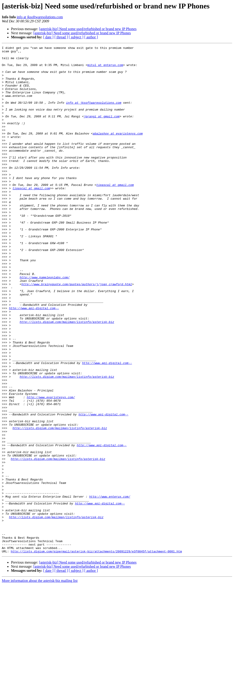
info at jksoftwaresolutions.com (40, 17)
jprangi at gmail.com (102, 131)
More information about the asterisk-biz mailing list (39, 682)
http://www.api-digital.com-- (34, 361)
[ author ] (91, 37)
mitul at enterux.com (105, 69)
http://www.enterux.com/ (109, 587)
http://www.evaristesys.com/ (51, 468)
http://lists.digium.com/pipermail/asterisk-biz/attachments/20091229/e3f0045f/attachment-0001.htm (96, 653)
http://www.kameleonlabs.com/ (44, 324)
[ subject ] (76, 37)
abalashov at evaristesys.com (118, 151)
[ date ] (48, 37)
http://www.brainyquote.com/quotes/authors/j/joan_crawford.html (76, 332)
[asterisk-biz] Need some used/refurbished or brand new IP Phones (88, 29)
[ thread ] (61, 37)
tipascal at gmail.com (115, 213)
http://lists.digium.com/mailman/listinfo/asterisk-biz (67, 377)
